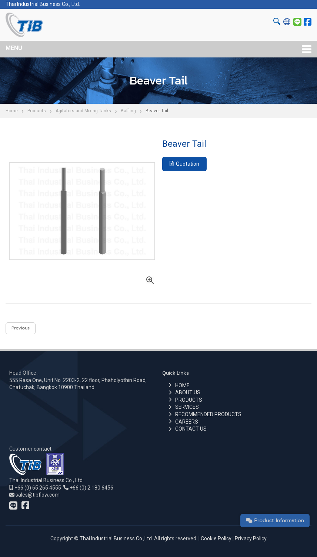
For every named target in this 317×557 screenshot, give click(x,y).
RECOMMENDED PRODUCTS (208, 414)
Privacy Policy (251, 538)
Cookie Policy (216, 538)
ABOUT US (187, 392)
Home (12, 110)
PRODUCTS (188, 400)
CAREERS (186, 422)
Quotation (184, 164)
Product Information (275, 520)
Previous (20, 328)
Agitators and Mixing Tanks (83, 110)
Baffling (128, 110)
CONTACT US (191, 429)
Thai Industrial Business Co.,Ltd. (116, 538)
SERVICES (187, 407)
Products (36, 110)
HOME (182, 385)
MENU (14, 48)
